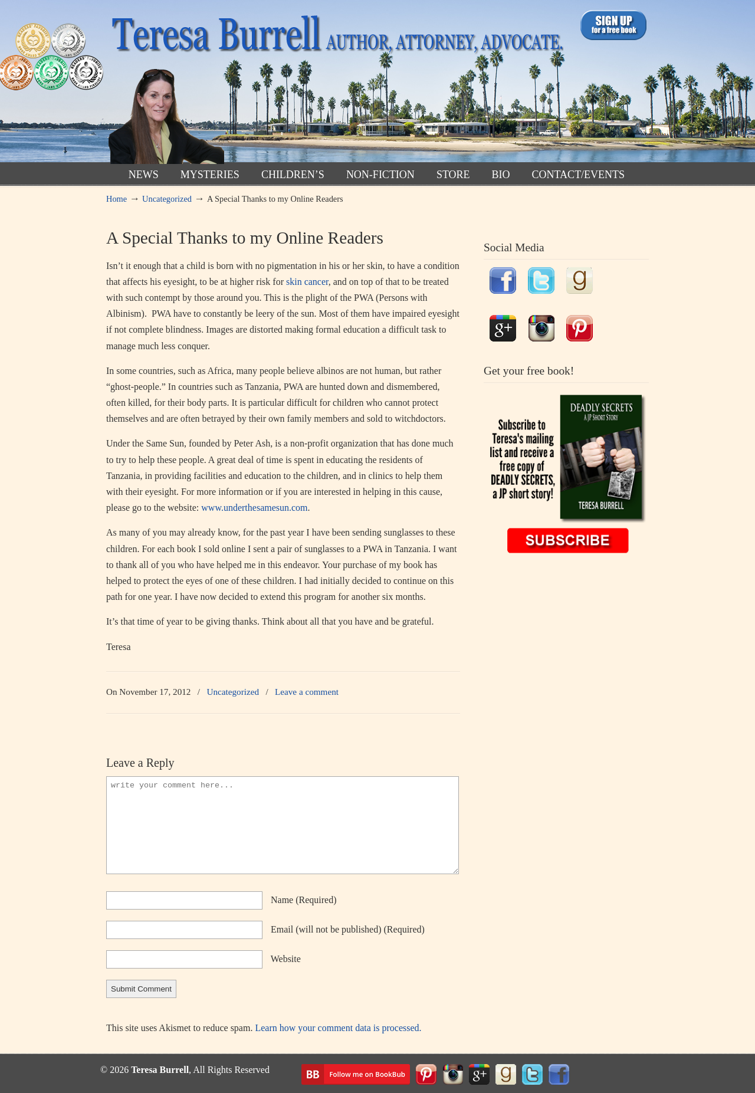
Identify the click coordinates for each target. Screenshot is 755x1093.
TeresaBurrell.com (334, 85)
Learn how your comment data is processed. (338, 1028)
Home (116, 198)
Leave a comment (307, 692)
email (348, 929)
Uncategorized (167, 198)
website (286, 959)
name (304, 900)
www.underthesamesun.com (254, 508)
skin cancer (307, 282)
